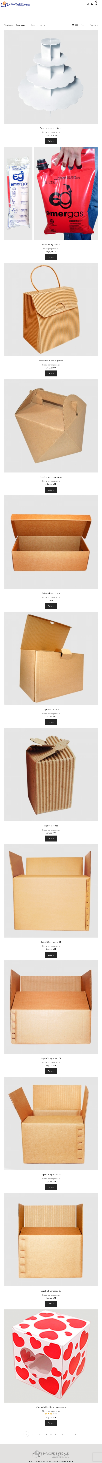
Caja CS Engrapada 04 (51, 942)
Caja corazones (51, 825)
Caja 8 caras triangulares (51, 477)
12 (38, 25)
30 (44, 25)
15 (41, 25)
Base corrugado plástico (51, 128)
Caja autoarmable (51, 709)
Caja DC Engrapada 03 (51, 1290)
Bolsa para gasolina (51, 244)
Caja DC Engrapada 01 (51, 1058)
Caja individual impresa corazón (51, 1407)
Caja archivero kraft (51, 593)
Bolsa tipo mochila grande (51, 360)
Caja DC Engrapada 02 (51, 1174)
